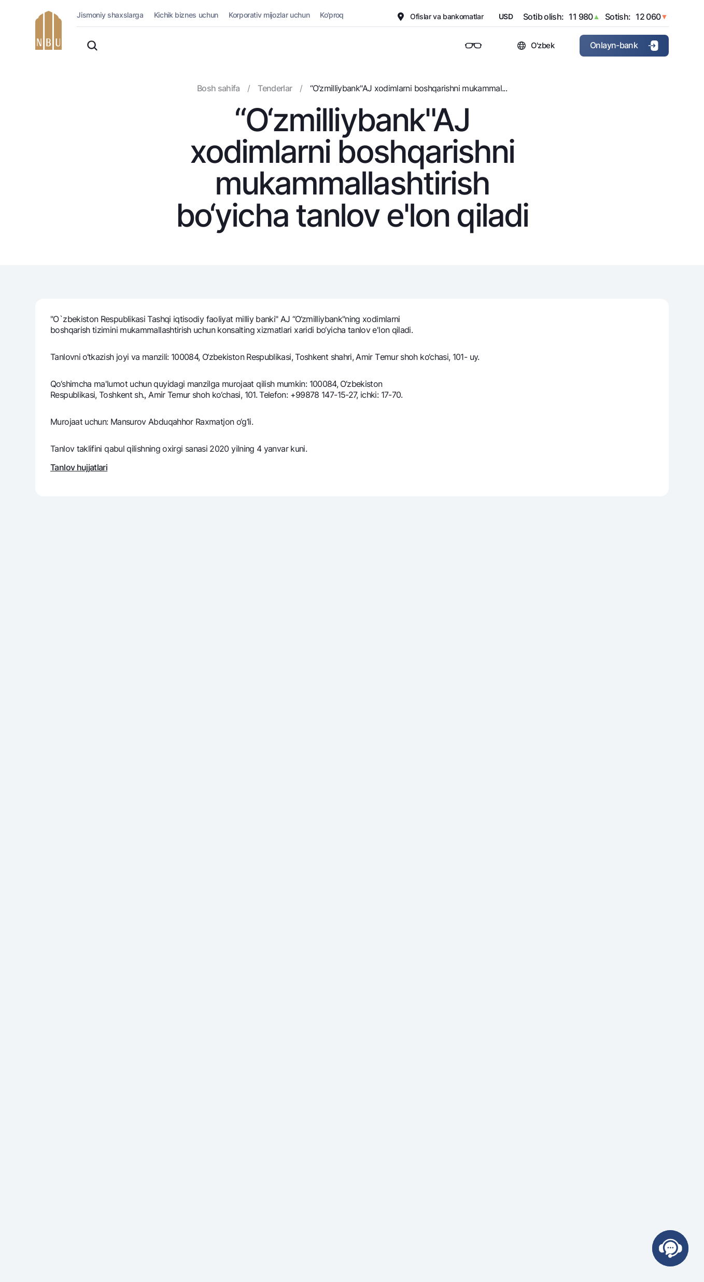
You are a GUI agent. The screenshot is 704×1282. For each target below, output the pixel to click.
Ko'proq (332, 14)
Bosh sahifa (218, 88)
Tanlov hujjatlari (78, 467)
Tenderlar (275, 88)
